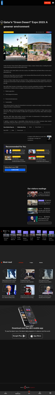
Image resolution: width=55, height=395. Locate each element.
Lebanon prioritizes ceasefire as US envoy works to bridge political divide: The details (43, 153)
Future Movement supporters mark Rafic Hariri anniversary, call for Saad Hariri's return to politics (52, 239)
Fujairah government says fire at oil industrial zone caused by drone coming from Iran (9, 281)
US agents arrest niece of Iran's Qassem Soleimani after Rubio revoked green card (44, 195)
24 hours (21, 262)
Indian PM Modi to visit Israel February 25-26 (43, 219)
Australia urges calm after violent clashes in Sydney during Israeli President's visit (44, 211)
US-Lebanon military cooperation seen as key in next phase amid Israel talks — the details (43, 160)
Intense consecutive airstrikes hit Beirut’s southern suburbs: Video (26, 239)
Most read (7, 262)
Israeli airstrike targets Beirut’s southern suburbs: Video (19, 238)
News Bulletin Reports (16, 150)
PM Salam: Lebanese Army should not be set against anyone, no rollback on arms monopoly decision (45, 296)
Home (6, 393)
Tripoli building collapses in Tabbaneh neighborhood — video (44, 203)
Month (40, 262)
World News (41, 192)
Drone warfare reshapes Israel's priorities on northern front (19, 160)
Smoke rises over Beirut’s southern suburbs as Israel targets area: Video (39, 238)
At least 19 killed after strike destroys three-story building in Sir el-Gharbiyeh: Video (13, 239)
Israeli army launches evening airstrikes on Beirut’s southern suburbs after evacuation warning (32, 239)
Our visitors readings (37, 189)
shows (39, 393)
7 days (30, 262)
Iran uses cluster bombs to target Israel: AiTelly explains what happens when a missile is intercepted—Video (6, 239)
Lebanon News (41, 200)
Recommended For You (16, 147)
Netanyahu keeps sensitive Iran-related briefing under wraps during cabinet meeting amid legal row (19, 153)
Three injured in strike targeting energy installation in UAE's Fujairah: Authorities (45, 281)
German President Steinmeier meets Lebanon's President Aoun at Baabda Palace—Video (45, 238)
